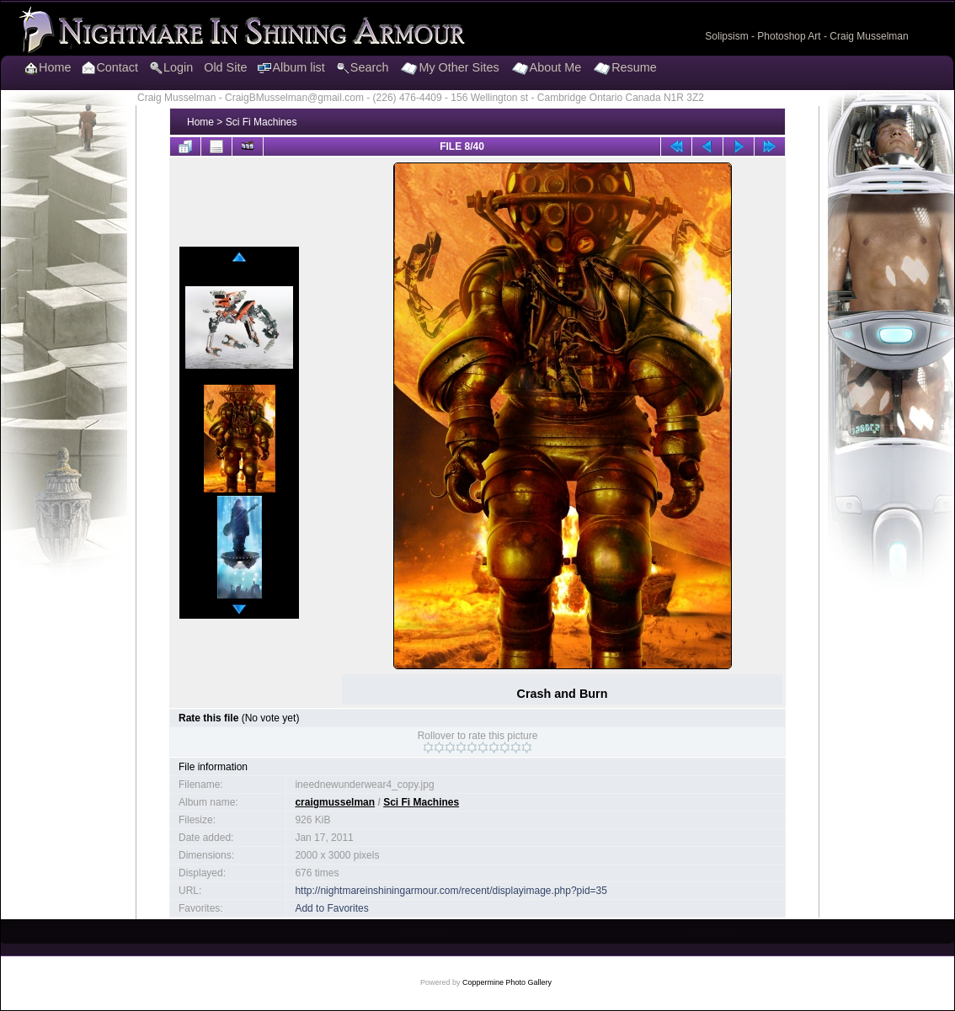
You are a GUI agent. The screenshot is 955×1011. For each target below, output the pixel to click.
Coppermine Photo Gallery (507, 982)
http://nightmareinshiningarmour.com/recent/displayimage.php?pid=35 (451, 891)
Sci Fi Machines (261, 122)
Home (200, 122)
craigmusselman (335, 802)
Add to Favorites (331, 908)
